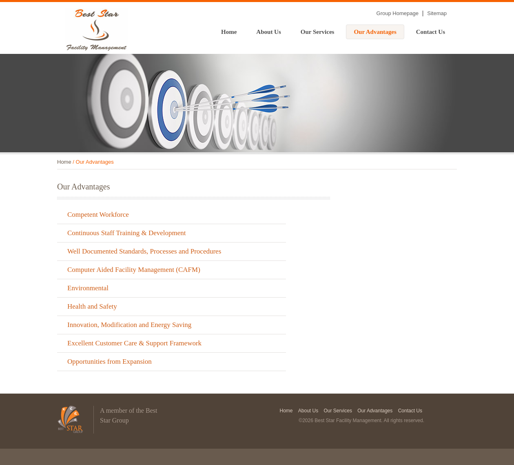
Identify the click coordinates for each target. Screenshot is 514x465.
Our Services (318, 32)
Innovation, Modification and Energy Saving (129, 325)
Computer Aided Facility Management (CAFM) (133, 270)
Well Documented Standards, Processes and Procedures (144, 251)
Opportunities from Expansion (109, 361)
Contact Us (430, 32)
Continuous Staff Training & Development (126, 233)
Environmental (88, 288)
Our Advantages (375, 32)
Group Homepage (398, 13)
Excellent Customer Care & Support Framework (134, 343)
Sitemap (437, 13)
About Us (268, 32)
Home (229, 32)
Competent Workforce (98, 214)
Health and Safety (92, 306)
